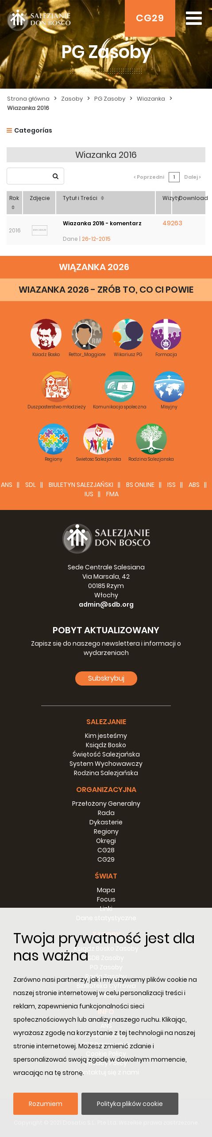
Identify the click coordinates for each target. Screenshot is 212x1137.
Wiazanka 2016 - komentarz (102, 223)
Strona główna (28, 98)
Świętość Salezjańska (106, 754)
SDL (30, 484)
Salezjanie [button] (106, 722)
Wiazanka (151, 98)
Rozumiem (45, 1103)
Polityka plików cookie (130, 1103)
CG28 (106, 850)
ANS (6, 484)
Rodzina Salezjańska (106, 772)
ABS (194, 484)
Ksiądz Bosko (106, 745)
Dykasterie (106, 822)
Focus (106, 899)
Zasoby (72, 98)
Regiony (106, 831)
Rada (106, 812)
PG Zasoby (109, 98)
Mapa (106, 890)
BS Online (140, 484)
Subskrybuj (106, 678)
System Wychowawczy (106, 763)
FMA (112, 494)
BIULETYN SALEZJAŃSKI (81, 484)
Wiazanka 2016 (28, 108)
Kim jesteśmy (106, 735)
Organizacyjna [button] (106, 789)
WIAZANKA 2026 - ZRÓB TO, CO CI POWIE (106, 289)
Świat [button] (106, 876)
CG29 (150, 18)
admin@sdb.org (106, 604)
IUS (89, 494)
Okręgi (106, 840)
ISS (171, 484)
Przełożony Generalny (106, 803)
